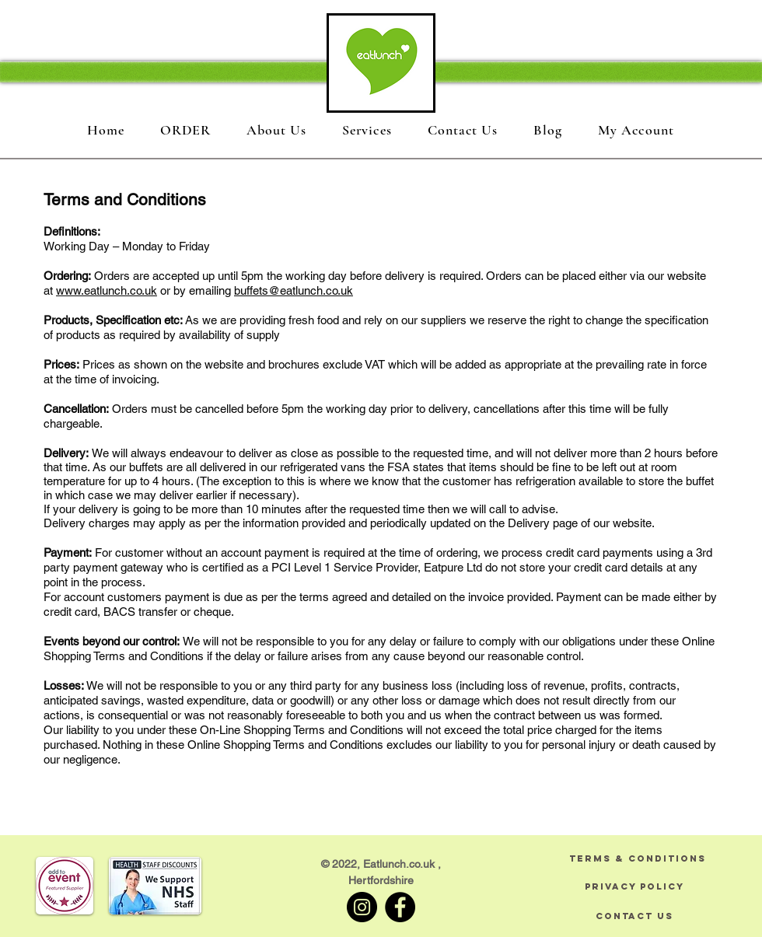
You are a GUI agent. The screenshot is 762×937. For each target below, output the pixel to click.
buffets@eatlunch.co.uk (293, 290)
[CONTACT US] (634, 916)
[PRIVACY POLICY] (634, 886)
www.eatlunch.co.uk (106, 290)
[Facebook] (400, 907)
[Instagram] (362, 907)
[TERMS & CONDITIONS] (637, 858)
